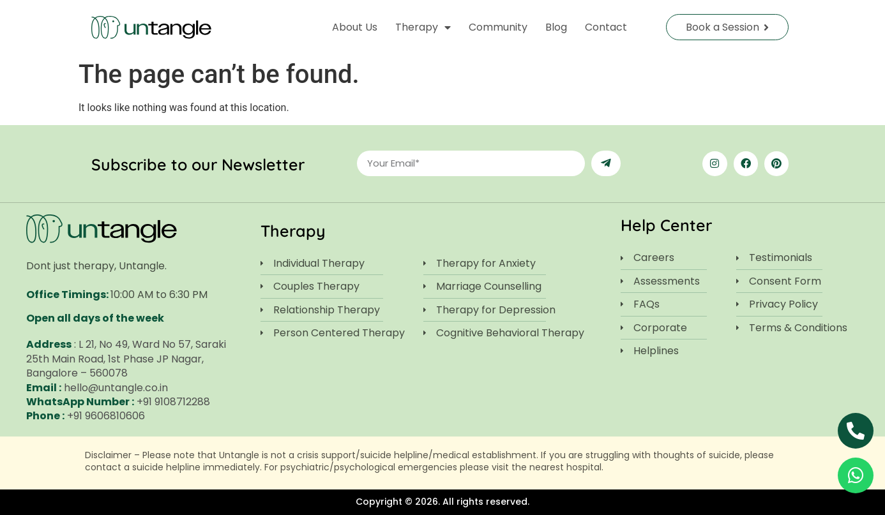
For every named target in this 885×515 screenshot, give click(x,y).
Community (498, 27)
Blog (556, 27)
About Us (354, 27)
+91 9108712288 (173, 401)
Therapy (423, 27)
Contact (606, 27)
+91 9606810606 (106, 415)
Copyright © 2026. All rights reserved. (442, 501)
